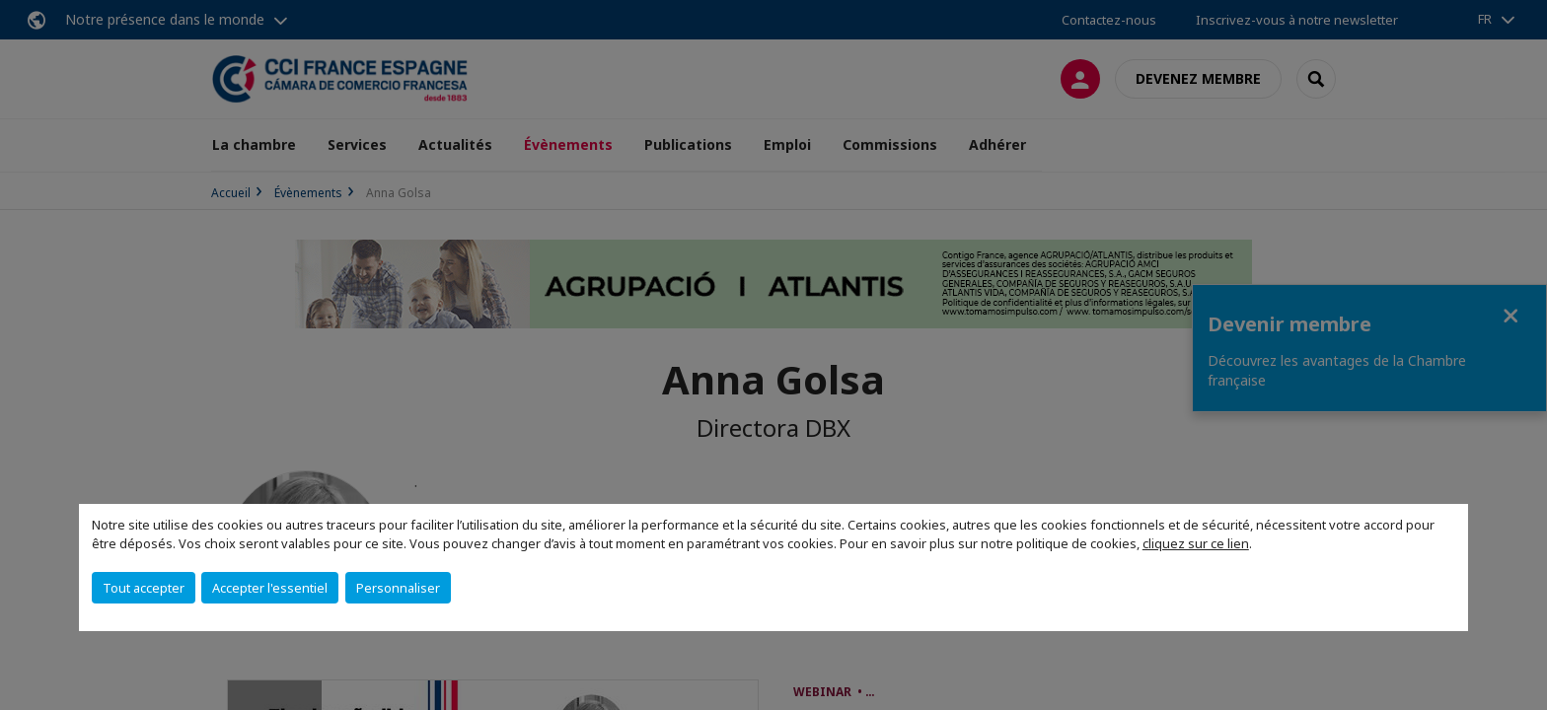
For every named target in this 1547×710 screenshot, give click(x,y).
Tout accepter (143, 588)
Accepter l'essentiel (270, 588)
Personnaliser (398, 588)
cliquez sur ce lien (1195, 543)
